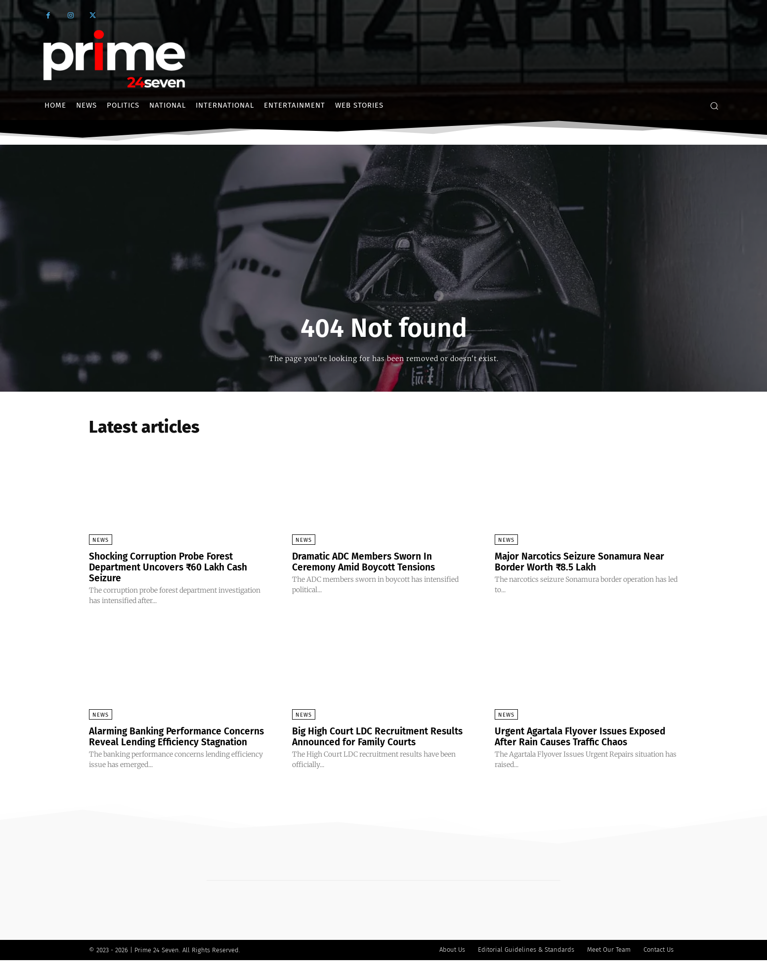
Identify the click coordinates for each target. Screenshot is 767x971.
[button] (714, 105)
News (100, 540)
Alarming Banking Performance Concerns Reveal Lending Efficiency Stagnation (169, 742)
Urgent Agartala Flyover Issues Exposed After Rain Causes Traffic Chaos (585, 736)
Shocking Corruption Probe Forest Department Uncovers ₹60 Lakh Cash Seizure (172, 567)
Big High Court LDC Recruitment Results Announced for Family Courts (381, 736)
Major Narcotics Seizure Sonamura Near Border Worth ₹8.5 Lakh (584, 561)
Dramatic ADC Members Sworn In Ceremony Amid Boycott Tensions (368, 561)
